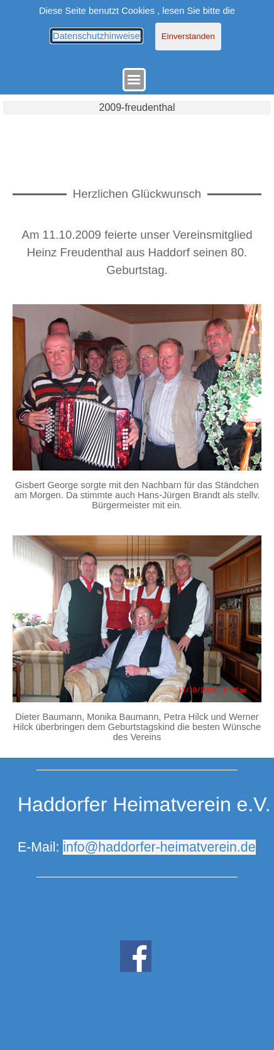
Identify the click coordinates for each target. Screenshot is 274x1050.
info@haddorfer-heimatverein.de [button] (159, 847)
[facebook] (135, 956)
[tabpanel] (137, 252)
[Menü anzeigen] (134, 79)
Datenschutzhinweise (96, 36)
